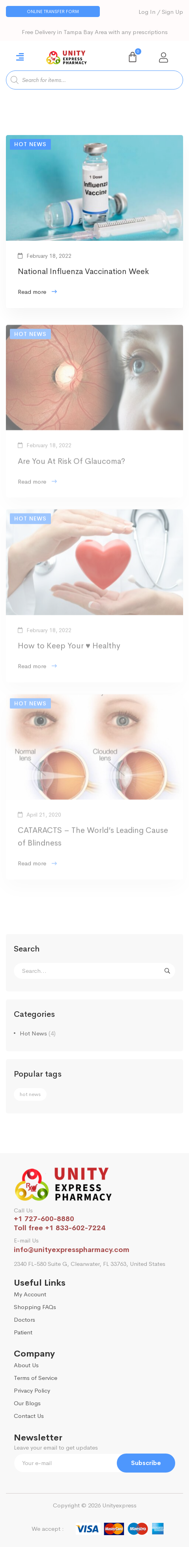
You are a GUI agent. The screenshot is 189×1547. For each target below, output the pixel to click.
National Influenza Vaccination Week (83, 273)
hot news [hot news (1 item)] (30, 1094)
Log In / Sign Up (160, 11)
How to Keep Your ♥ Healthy (69, 651)
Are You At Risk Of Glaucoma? (71, 466)
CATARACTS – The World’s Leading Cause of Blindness (93, 841)
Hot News (38, 1033)
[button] (53, 11)
